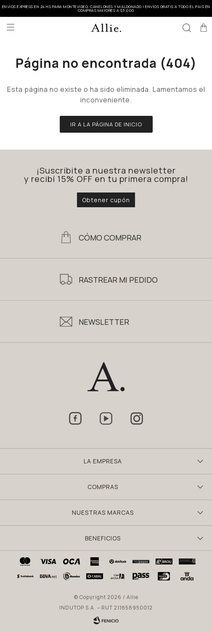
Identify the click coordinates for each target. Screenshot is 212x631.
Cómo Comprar (110, 238)
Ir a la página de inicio (106, 124)
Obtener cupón (106, 200)
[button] (186, 27)
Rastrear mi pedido (118, 280)
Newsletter (104, 322)
